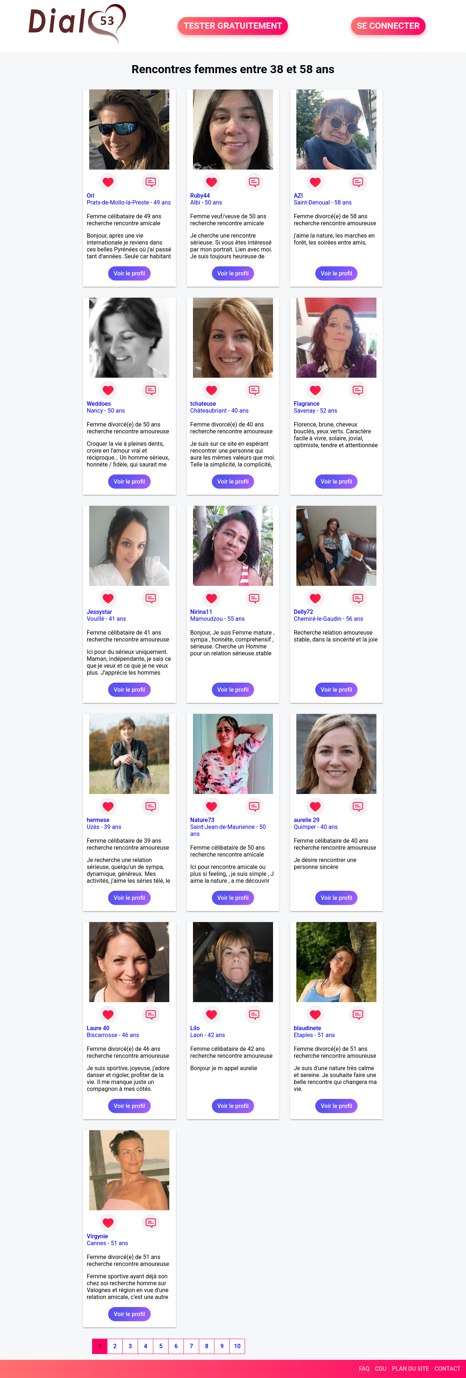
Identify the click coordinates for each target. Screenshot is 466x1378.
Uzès (93, 826)
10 (237, 1346)
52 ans (328, 410)
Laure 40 (98, 1028)
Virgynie (97, 1236)
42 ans (216, 1035)
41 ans (117, 618)
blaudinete (307, 1028)
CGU (381, 1368)
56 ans (354, 618)
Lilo (195, 1028)
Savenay (304, 410)
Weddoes (99, 403)
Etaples (303, 1035)
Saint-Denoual (312, 202)
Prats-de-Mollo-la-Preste (118, 202)
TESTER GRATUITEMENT (232, 26)
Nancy (95, 410)
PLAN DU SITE (410, 1368)
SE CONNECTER (388, 26)
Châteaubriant (208, 410)
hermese (98, 820)
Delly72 (303, 611)
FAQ (364, 1368)
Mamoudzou (206, 618)
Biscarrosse (102, 1035)
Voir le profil (129, 273)
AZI (298, 195)
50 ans (213, 202)
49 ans (162, 202)
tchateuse (203, 403)
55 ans (236, 618)
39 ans (113, 826)
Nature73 (202, 820)
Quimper (305, 826)
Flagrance (306, 403)
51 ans (326, 1035)
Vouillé (95, 618)
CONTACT (447, 1368)
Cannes (96, 1243)
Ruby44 (200, 195)
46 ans (130, 1035)
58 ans (343, 202)
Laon (196, 1035)
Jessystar (99, 611)
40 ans (240, 410)
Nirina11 (201, 611)
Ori (90, 195)
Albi (195, 202)
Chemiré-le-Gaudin (317, 618)
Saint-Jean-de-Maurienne (222, 826)
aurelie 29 (307, 820)
